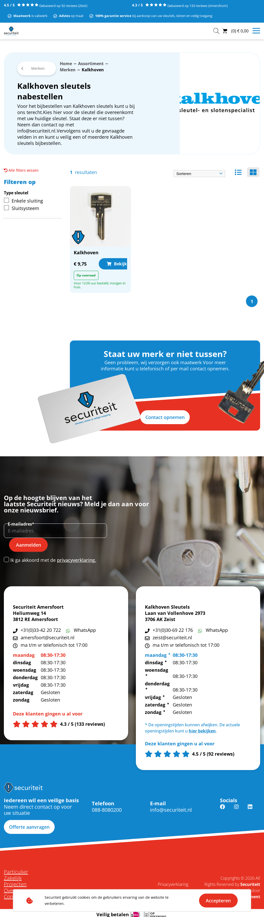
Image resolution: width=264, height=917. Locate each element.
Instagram (236, 810)
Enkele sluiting (27, 201)
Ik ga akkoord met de (53, 560)
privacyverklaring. (76, 560)
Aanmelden (28, 545)
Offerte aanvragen (29, 827)
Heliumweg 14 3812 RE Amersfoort (35, 616)
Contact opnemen (165, 417)
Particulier (16, 872)
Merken (38, 68)
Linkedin (250, 810)
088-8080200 (107, 809)
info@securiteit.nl (171, 809)
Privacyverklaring (173, 884)
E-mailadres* (21, 524)
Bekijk (117, 264)
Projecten (15, 884)
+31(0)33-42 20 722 (41, 630)
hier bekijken (202, 731)
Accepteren (218, 900)
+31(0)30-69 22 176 (173, 630)
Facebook (222, 810)
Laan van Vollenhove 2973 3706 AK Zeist (175, 616)
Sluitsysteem (25, 208)
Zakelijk (13, 878)
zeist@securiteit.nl (172, 637)
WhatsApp (85, 630)
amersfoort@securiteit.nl (48, 637)
